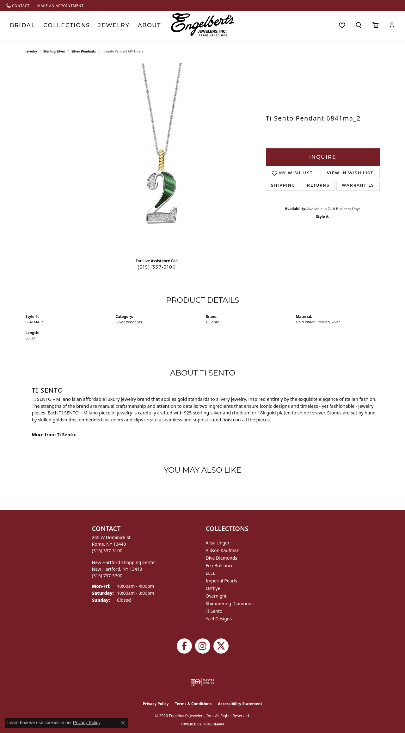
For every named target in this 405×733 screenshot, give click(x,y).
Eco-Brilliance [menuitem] (220, 565)
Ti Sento (212, 322)
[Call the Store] (107, 551)
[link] (18, 5)
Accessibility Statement (240, 703)
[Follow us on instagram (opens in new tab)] (202, 646)
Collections (57, 25)
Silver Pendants (83, 51)
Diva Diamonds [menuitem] (221, 558)
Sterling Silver (54, 51)
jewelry (31, 51)
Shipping (283, 186)
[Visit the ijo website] (202, 682)
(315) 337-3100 (157, 267)
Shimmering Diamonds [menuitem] (230, 603)
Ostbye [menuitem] (213, 588)
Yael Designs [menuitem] (219, 619)
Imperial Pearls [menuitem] (221, 581)
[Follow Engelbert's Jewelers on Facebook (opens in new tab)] (184, 646)
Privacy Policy (156, 703)
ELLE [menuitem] (210, 573)
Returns (318, 186)
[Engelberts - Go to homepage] (202, 24)
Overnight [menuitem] (216, 596)
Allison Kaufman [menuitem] (223, 550)
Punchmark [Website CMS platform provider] (213, 724)
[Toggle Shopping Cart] (375, 25)
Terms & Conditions (193, 703)
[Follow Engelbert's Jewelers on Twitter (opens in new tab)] (221, 646)
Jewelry (96, 25)
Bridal (19, 25)
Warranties (358, 186)
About (128, 25)
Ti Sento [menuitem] (214, 611)
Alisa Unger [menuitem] (218, 543)
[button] (358, 25)
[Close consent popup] (123, 723)
